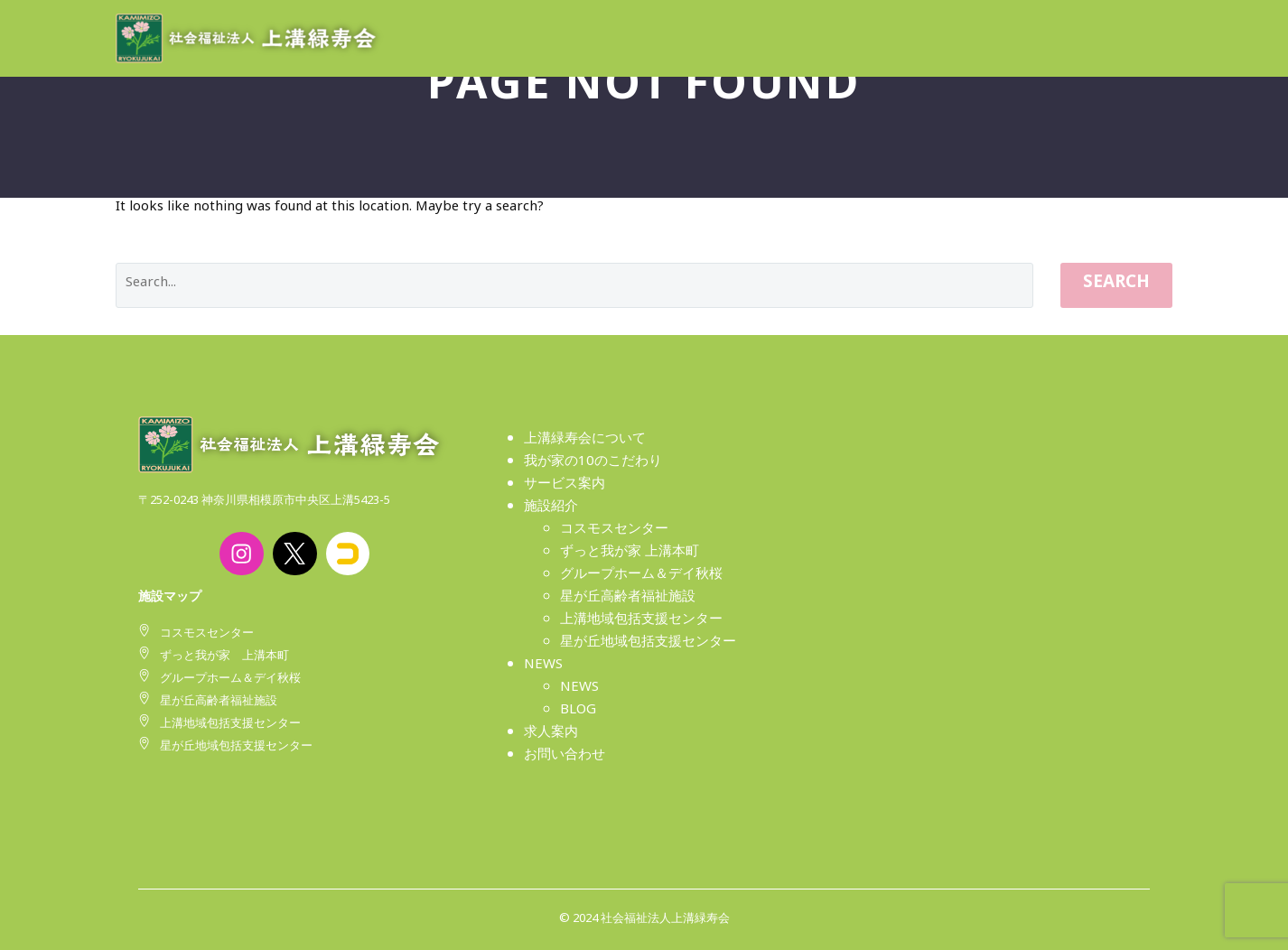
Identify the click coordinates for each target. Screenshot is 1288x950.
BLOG (578, 712)
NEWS (543, 667)
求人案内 (551, 735)
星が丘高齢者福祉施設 (627, 599)
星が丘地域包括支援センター (648, 644)
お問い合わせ (564, 757)
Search (1116, 285)
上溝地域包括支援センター (641, 622)
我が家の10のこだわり (593, 464)
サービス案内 (564, 486)
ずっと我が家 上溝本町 (629, 554)
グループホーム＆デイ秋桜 (641, 577)
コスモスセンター (614, 531)
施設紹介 (551, 509)
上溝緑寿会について (585, 441)
